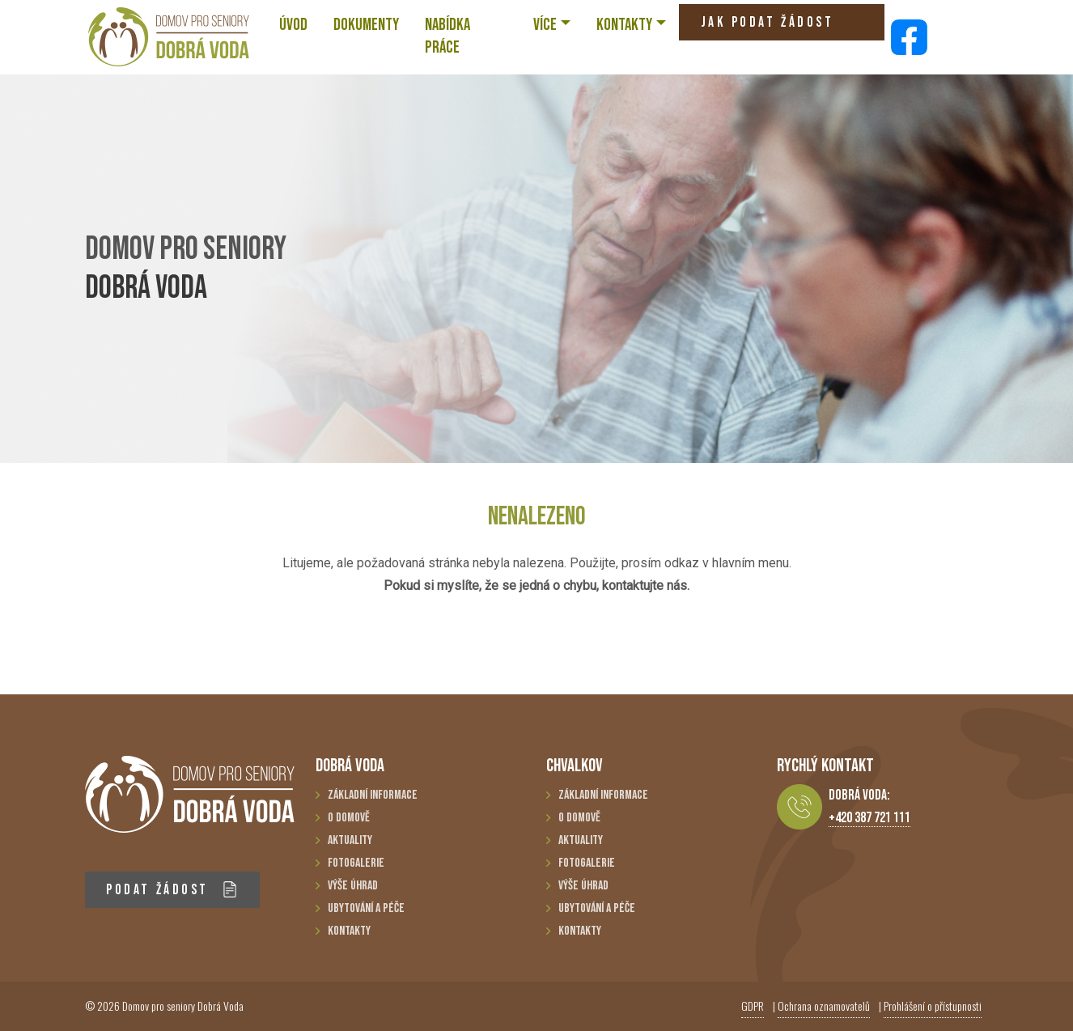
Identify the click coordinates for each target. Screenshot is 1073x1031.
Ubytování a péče (366, 908)
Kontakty (349, 931)
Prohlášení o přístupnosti (933, 1005)
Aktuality (350, 840)
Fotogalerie (356, 863)
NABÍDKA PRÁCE (447, 36)
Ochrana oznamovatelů (824, 1005)
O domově (349, 817)
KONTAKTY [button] (624, 25)
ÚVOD (293, 25)
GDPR (752, 1005)
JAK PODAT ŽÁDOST (767, 27)
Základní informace (373, 795)
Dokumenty (366, 25)
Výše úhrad (353, 885)
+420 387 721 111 (869, 817)
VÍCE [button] (545, 25)
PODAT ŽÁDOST (172, 889)
